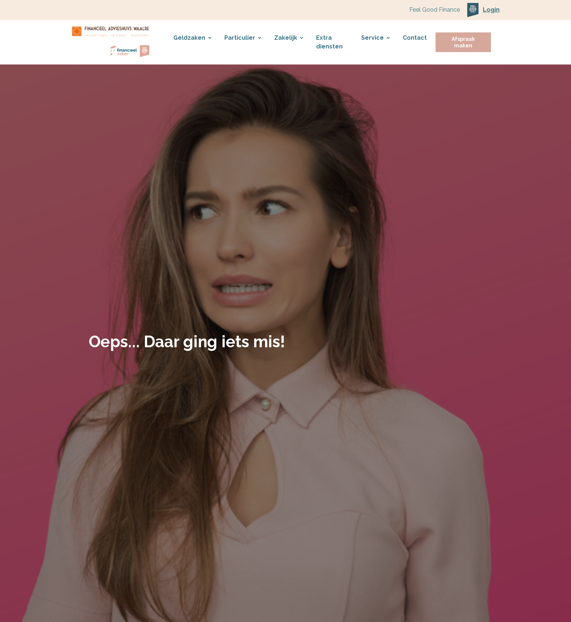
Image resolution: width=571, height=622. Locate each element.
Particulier (242, 37)
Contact (415, 37)
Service (375, 37)
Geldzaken (192, 37)
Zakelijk (288, 37)
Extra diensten (329, 42)
